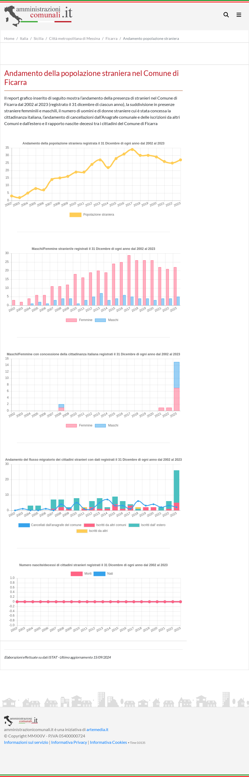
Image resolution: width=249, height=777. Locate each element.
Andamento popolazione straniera (151, 38)
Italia (24, 38)
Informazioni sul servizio (26, 742)
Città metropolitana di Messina (74, 38)
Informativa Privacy (69, 742)
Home (9, 38)
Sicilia (38, 38)
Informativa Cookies (108, 742)
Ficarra (111, 38)
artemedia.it (97, 729)
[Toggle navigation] (226, 15)
